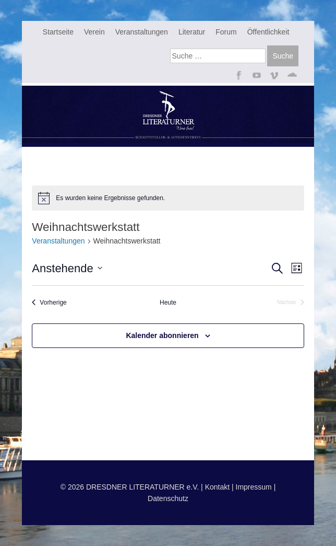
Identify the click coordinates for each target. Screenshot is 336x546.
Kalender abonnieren (162, 335)
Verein (94, 32)
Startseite (58, 32)
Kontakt (217, 487)
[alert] (168, 198)
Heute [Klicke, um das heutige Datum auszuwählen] (168, 302)
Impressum (254, 487)
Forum (225, 32)
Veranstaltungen (141, 32)
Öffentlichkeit (268, 32)
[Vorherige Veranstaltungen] (49, 302)
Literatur (191, 32)
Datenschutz (168, 498)
